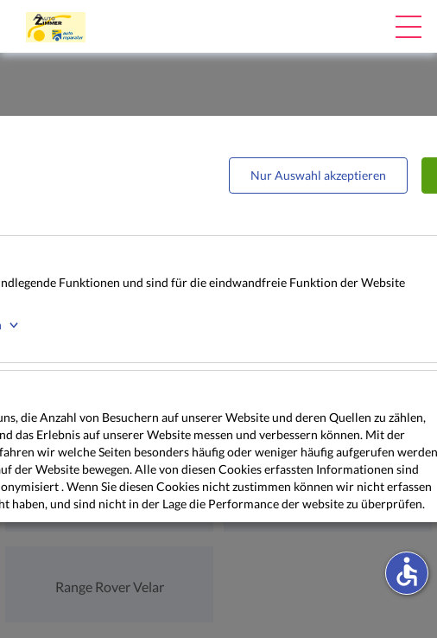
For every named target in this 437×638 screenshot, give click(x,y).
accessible (407, 571)
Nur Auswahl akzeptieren (318, 175)
